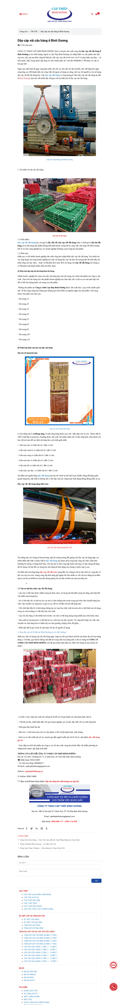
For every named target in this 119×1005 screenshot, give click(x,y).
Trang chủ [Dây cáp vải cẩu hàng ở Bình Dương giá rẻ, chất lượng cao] (23, 31)
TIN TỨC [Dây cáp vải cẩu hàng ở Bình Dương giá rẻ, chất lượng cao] (34, 31)
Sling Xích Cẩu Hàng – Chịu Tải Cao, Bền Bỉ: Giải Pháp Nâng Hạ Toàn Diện (50, 840)
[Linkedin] (36, 828)
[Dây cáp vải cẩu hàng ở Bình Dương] (59, 14)
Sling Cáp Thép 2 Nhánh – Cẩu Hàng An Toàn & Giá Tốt (42, 848)
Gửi (96, 881)
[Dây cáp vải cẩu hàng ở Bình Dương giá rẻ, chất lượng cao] (97, 14)
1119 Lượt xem (25, 45)
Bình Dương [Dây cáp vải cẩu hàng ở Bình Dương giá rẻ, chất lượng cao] (24, 78)
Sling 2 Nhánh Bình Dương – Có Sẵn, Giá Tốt (38, 844)
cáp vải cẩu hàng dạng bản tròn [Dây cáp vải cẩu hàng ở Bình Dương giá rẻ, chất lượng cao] (59, 547)
